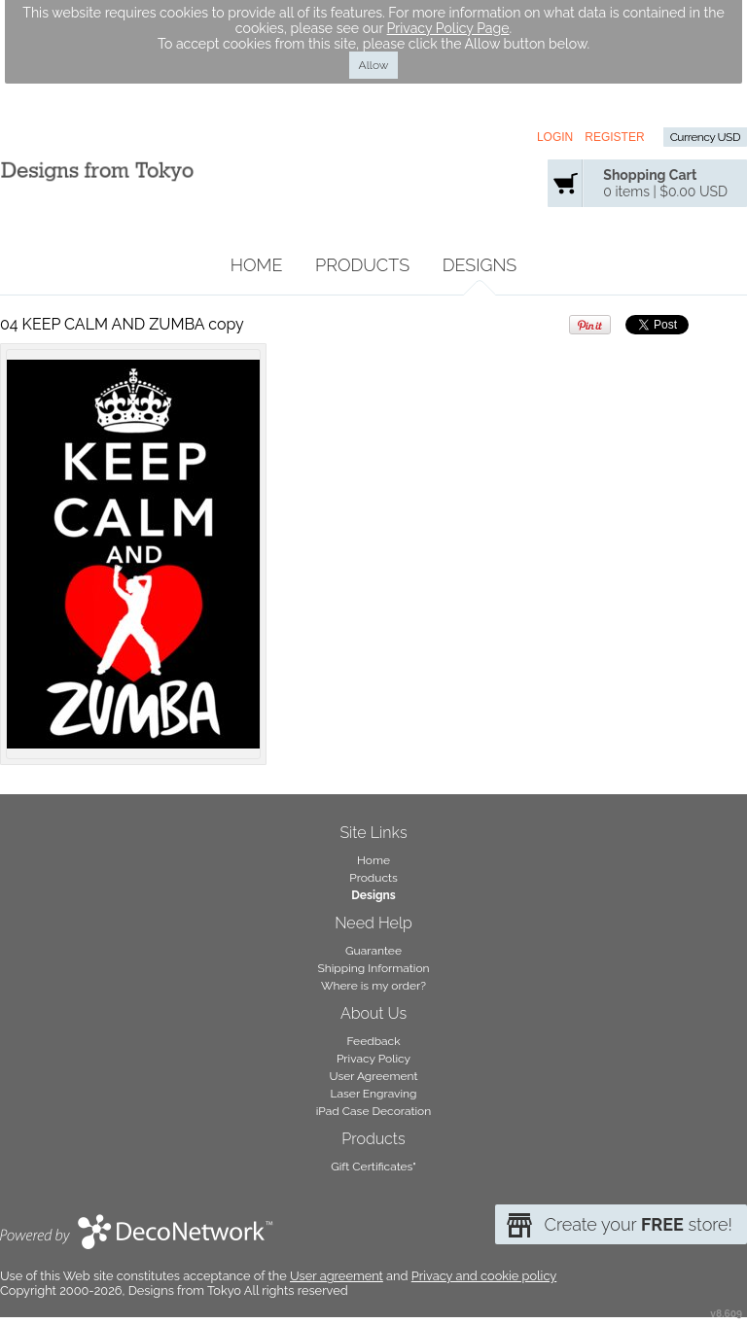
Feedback (373, 1041)
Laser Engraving (374, 1093)
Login (555, 137)
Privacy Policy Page (448, 28)
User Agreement (374, 1076)
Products (362, 265)
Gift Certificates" (373, 1166)
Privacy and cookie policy (483, 1276)
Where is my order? (373, 986)
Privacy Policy (373, 1058)
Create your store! (638, 1224)
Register (614, 137)
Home (257, 265)
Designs (480, 265)
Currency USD (705, 137)
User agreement (336, 1276)
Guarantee (373, 951)
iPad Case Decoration (374, 1111)
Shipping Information (373, 968)
